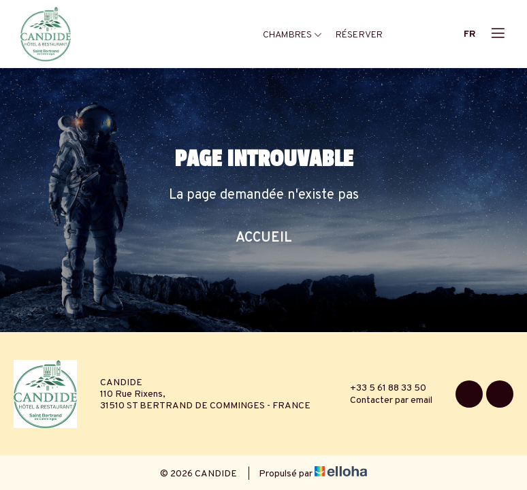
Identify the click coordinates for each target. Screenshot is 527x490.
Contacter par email (383, 400)
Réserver (359, 35)
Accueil (264, 238)
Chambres (292, 35)
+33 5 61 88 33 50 (380, 388)
